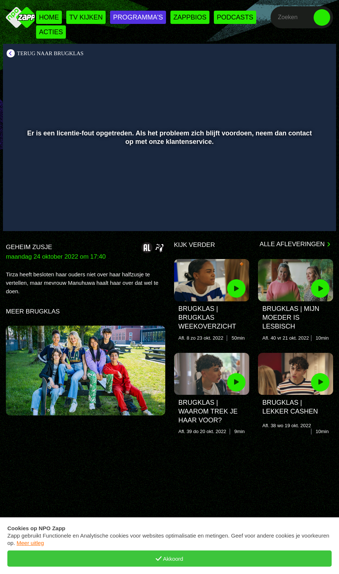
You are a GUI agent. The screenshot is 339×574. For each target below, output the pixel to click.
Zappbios (189, 17)
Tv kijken (86, 17)
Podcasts (235, 17)
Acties (51, 32)
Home (49, 17)
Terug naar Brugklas (50, 53)
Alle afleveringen (292, 244)
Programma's (138, 17)
